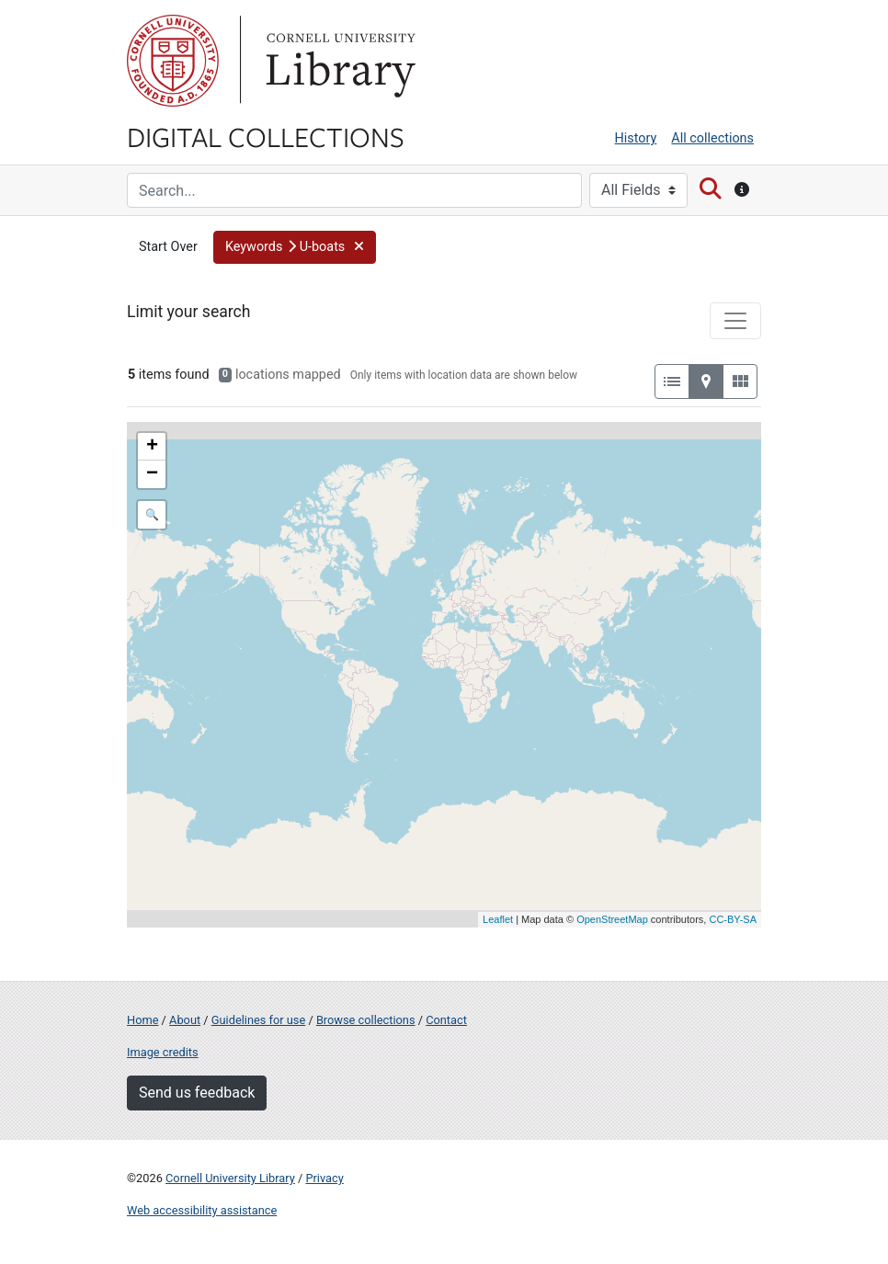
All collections (712, 138)
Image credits (163, 1052)
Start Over (168, 247)
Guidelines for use (258, 1020)
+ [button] (152, 447)
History (636, 138)
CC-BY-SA (733, 919)
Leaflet (498, 919)
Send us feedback (197, 1092)
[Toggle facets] (735, 320)
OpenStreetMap (612, 919)
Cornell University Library (230, 1178)
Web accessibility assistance (202, 1210)
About (184, 1020)
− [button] (152, 474)
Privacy (324, 1178)
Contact (446, 1020)
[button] (294, 247)
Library (338, 61)
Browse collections (366, 1020)
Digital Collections (265, 136)
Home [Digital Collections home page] (142, 1020)
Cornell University (173, 61)
